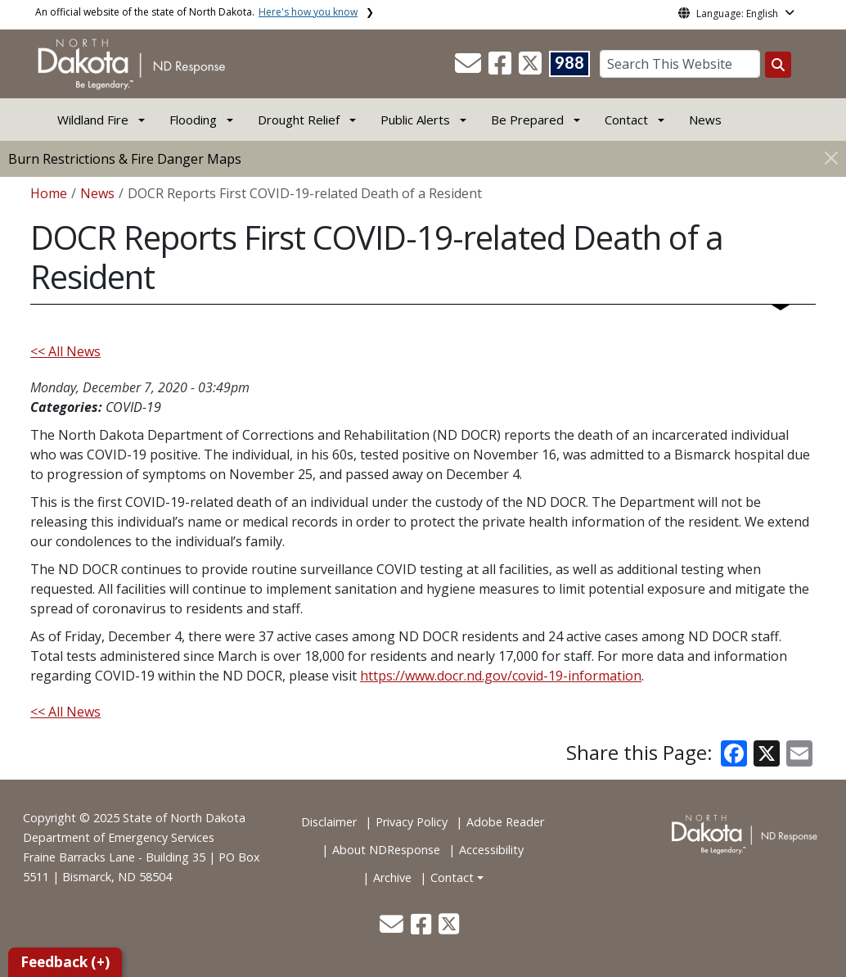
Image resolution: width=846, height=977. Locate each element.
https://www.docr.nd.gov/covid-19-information (500, 676)
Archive (392, 877)
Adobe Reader (505, 822)
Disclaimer (329, 822)
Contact (452, 877)
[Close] (831, 157)
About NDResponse (386, 849)
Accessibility (491, 849)
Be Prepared (527, 119)
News (705, 119)
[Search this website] (778, 65)
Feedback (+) (65, 961)
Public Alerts (415, 119)
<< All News (65, 351)
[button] (469, 68)
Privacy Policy (412, 822)
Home (48, 193)
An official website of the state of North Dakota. (196, 12)
